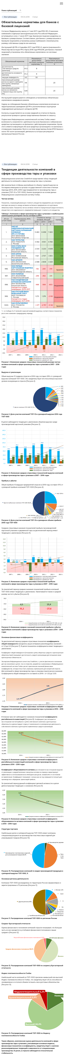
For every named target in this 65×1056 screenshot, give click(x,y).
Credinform (28, 179)
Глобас (47, 119)
